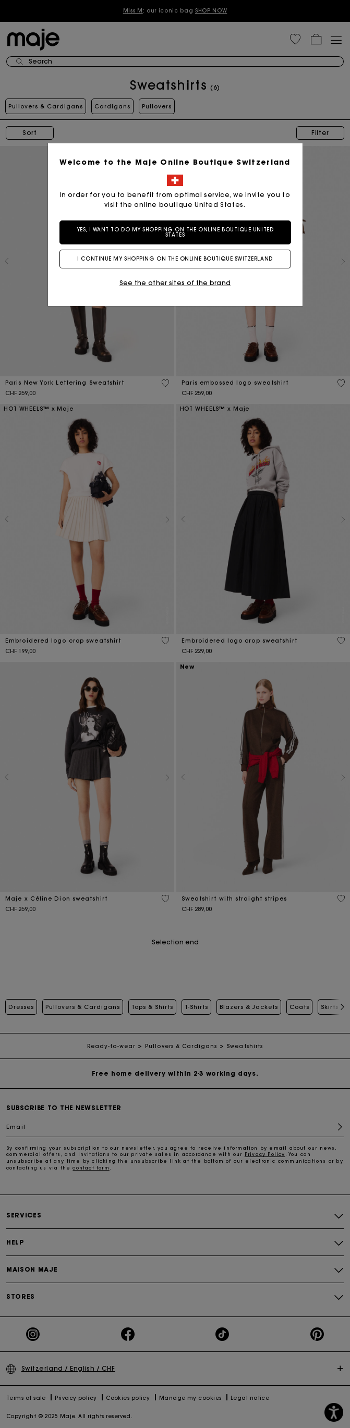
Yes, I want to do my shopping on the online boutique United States (175, 232)
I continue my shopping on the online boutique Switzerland (174, 258)
